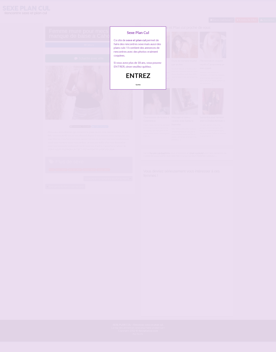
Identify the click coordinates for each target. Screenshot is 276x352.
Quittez (138, 85)
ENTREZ (138, 75)
